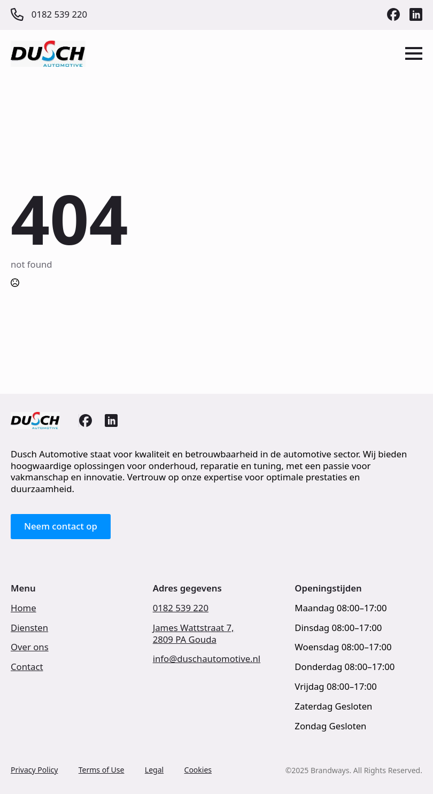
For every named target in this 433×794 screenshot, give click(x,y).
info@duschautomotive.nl (207, 659)
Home (23, 608)
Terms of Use (102, 770)
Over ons (30, 647)
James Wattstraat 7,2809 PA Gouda (193, 633)
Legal (154, 770)
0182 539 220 (180, 608)
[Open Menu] (413, 53)
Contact (27, 667)
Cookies (198, 770)
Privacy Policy (34, 770)
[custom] (393, 14)
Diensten (29, 628)
